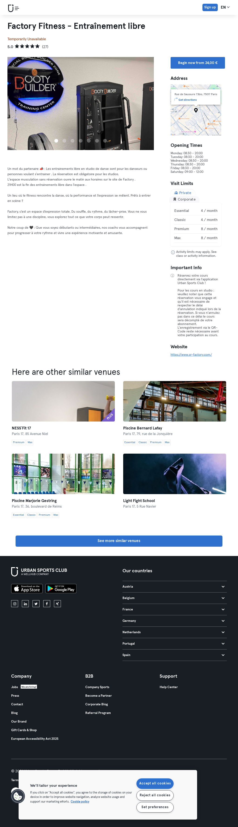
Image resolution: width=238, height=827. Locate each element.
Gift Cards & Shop (24, 730)
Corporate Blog (96, 704)
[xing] (57, 603)
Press (15, 695)
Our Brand (18, 721)
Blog (14, 713)
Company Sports (97, 687)
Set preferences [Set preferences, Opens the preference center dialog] (155, 807)
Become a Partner (98, 695)
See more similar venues (119, 541)
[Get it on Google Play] (60, 589)
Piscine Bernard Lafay (142, 428)
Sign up (210, 7)
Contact (17, 704)
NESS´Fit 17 (21, 428)
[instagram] (14, 603)
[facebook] (46, 603)
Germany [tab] (173, 621)
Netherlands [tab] (173, 632)
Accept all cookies (155, 783)
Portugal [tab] (173, 643)
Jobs (14, 687)
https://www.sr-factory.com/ (191, 354)
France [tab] (173, 609)
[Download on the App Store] (27, 589)
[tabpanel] (196, 224)
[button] (17, 796)
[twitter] (36, 603)
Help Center (169, 687)
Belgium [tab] (173, 598)
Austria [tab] (173, 586)
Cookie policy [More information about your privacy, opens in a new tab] (80, 801)
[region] (108, 795)
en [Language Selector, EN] (225, 7)
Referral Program (98, 713)
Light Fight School (139, 501)
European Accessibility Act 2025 (34, 738)
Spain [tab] (173, 655)
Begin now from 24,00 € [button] (198, 63)
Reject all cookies (155, 795)
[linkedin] (25, 603)
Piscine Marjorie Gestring (34, 501)
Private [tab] (182, 193)
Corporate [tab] (184, 199)
